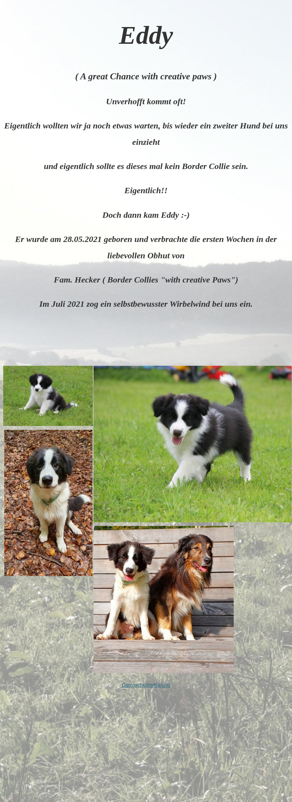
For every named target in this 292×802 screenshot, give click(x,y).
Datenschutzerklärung (146, 685)
